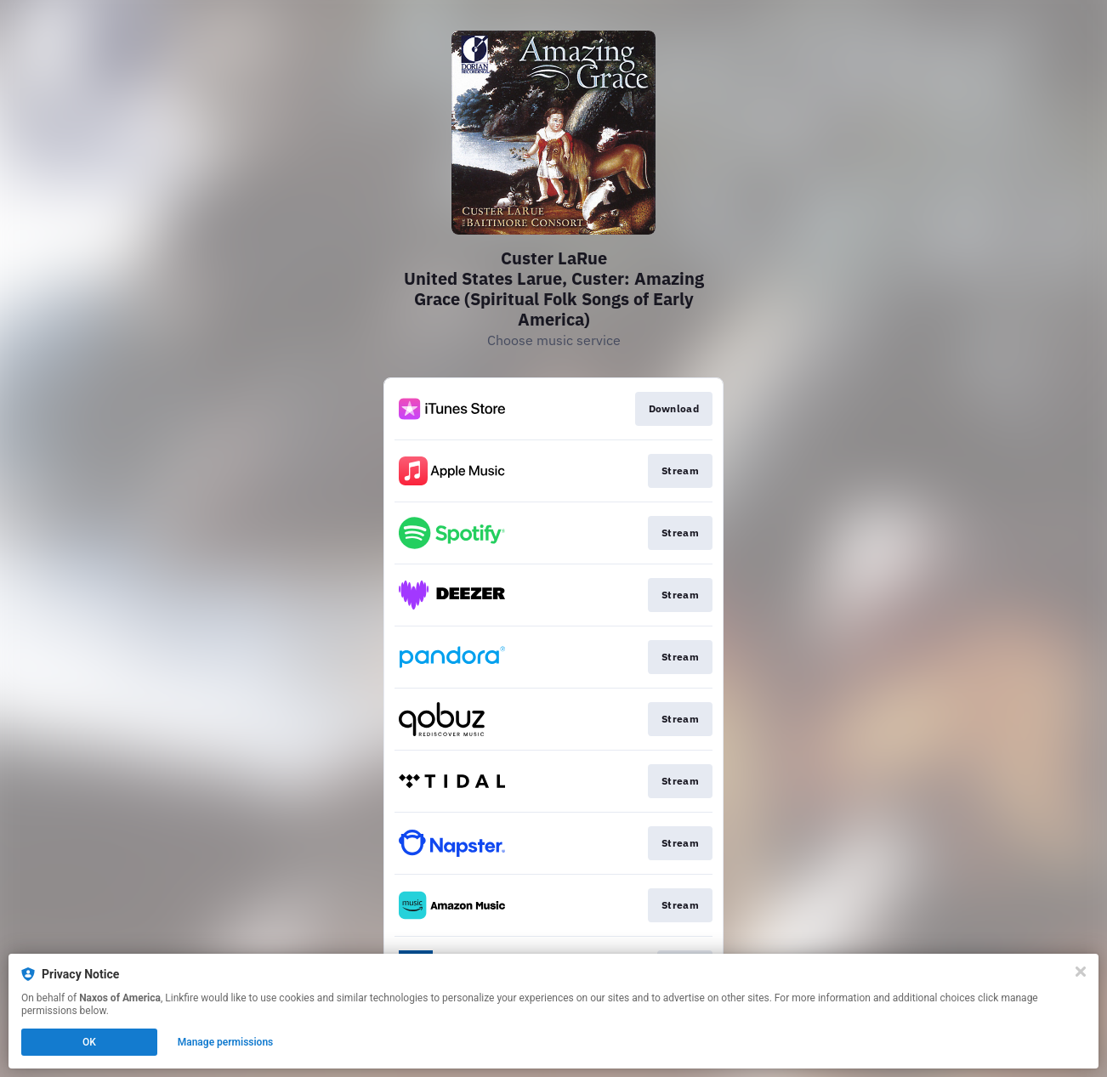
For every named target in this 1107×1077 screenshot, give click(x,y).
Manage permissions (226, 1042)
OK (89, 1042)
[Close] (1080, 971)
